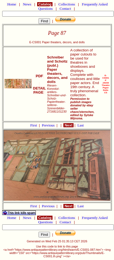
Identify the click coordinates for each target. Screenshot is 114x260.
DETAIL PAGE (39, 88)
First (34, 125)
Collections (67, 4)
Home (11, 4)
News (27, 4)
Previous (48, 125)
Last (80, 125)
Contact (65, 9)
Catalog (44, 4)
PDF (39, 76)
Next (68, 125)
